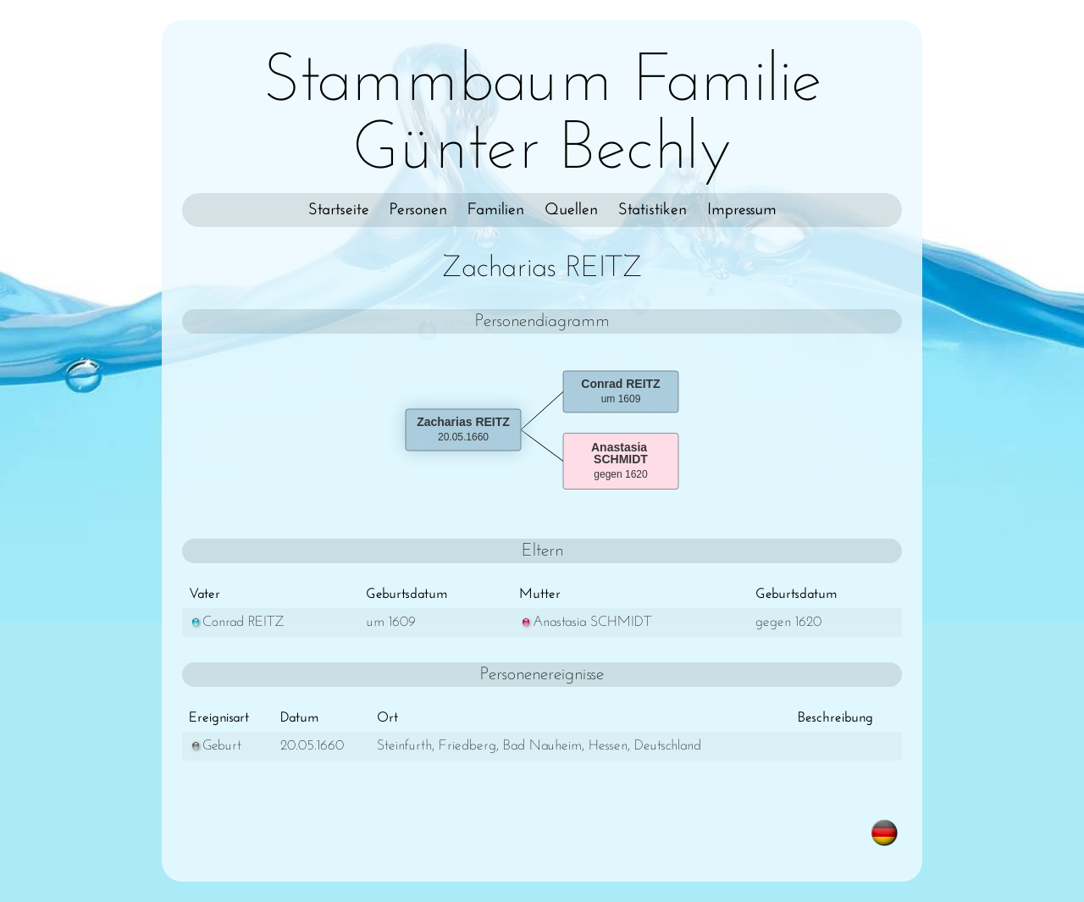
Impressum (742, 210)
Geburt (215, 746)
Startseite (338, 210)
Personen (418, 210)
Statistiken (652, 210)
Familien (495, 210)
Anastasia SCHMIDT (585, 622)
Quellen (571, 210)
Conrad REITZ (237, 622)
